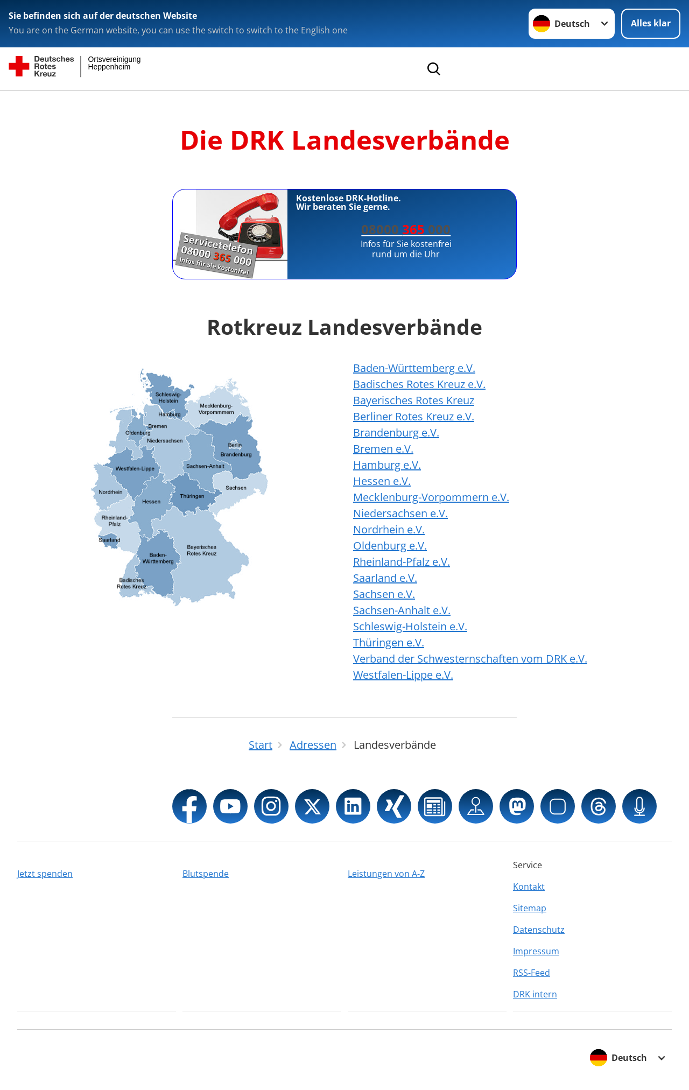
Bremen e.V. (383, 448)
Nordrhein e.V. (389, 529)
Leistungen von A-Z (386, 874)
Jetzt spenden (45, 874)
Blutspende (205, 874)
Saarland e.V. (385, 578)
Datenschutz (539, 930)
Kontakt (529, 886)
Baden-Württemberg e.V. (414, 368)
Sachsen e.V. (384, 594)
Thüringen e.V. (388, 642)
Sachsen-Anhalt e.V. (402, 610)
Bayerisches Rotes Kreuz (413, 400)
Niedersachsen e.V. (400, 513)
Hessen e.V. (382, 481)
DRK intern (535, 994)
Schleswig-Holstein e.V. (410, 626)
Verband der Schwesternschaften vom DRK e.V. (470, 658)
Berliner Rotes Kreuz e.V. (413, 416)
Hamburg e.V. (387, 465)
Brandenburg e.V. (396, 432)
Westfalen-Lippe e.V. (403, 674)
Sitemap (529, 908)
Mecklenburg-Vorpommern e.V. (431, 497)
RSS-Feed (531, 973)
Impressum (536, 951)
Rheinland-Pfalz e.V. (401, 561)
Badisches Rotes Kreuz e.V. (419, 384)
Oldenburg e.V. (390, 545)
